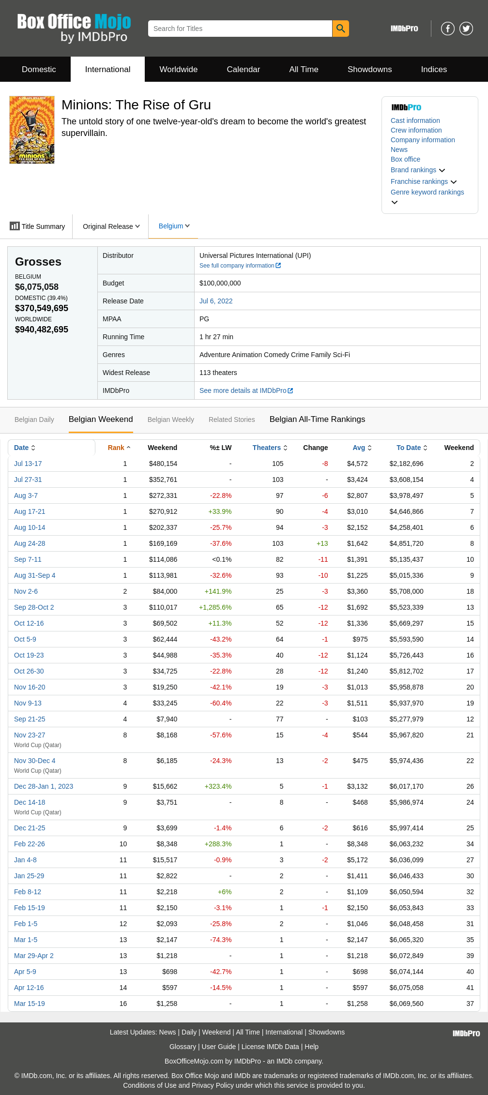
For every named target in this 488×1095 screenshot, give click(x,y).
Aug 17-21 (30, 511)
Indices (434, 69)
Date (21, 447)
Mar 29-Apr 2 (34, 956)
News (399, 149)
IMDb (284, 1061)
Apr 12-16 (29, 987)
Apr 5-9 (25, 971)
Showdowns (370, 69)
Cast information (415, 120)
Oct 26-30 (29, 671)
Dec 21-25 (30, 828)
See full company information (240, 265)
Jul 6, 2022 (216, 301)
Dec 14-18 (30, 802)
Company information (423, 140)
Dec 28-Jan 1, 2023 (43, 786)
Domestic (39, 69)
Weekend (216, 1032)
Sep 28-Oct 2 (34, 607)
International (108, 69)
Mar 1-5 (25, 940)
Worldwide (178, 69)
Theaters (267, 447)
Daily (189, 1032)
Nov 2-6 (26, 591)
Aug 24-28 (30, 543)
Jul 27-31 (28, 479)
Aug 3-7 (26, 495)
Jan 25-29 (29, 876)
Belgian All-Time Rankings (318, 419)
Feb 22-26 (29, 844)
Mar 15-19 (29, 1003)
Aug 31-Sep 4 (35, 575)
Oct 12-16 (29, 623)
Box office (405, 159)
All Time (304, 69)
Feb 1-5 (25, 924)
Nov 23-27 (30, 735)
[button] (418, 170)
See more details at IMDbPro (246, 390)
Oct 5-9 (25, 639)
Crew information (416, 130)
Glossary (182, 1046)
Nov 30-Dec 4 (35, 761)
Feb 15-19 (29, 908)
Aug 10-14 (30, 527)
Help (312, 1046)
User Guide (219, 1046)
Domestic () (41, 298)
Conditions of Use (150, 1085)
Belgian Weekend (101, 419)
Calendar (243, 69)
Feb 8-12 (27, 892)
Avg (358, 447)
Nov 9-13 (28, 703)
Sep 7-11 (28, 559)
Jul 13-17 (28, 463)
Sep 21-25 (30, 719)
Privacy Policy (213, 1085)
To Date (408, 447)
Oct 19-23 (29, 655)
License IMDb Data (270, 1046)
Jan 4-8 (25, 860)
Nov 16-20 (30, 687)
